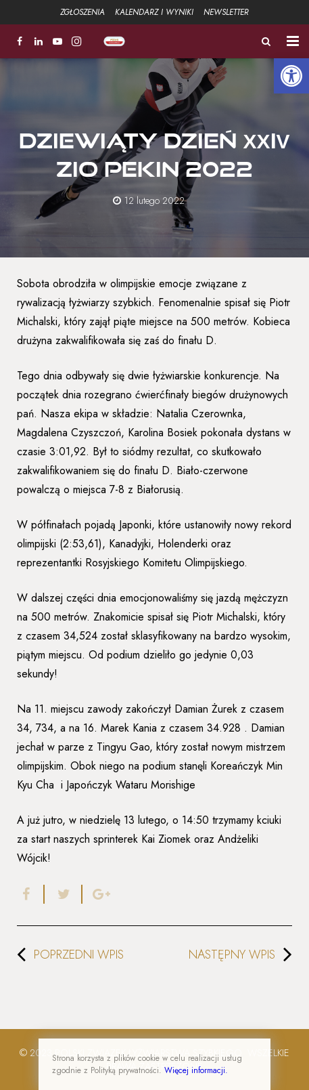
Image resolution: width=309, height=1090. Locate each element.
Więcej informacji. (196, 1070)
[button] (291, 75)
